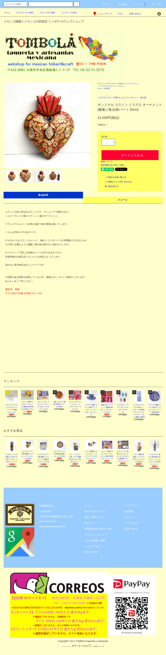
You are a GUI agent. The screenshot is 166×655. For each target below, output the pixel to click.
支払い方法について (95, 511)
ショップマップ (103, 14)
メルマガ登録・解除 (95, 540)
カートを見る (131, 523)
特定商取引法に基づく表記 (112, 165)
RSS (87, 552)
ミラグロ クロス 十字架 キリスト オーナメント (122, 83)
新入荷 (107, 88)
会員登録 (120, 4)
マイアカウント (132, 505)
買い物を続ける (109, 186)
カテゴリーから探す (23, 12)
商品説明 (43, 195)
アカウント (104, 4)
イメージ (123, 200)
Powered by (83, 646)
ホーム (7, 12)
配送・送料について (95, 517)
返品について (107, 161)
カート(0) (154, 4)
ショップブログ (93, 546)
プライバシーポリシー (96, 534)
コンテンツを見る (67, 12)
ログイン (136, 4)
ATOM (94, 552)
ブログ (120, 14)
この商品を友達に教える (113, 177)
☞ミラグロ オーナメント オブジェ (112, 86)
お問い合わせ (133, 14)
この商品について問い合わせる (116, 182)
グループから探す (45, 12)
